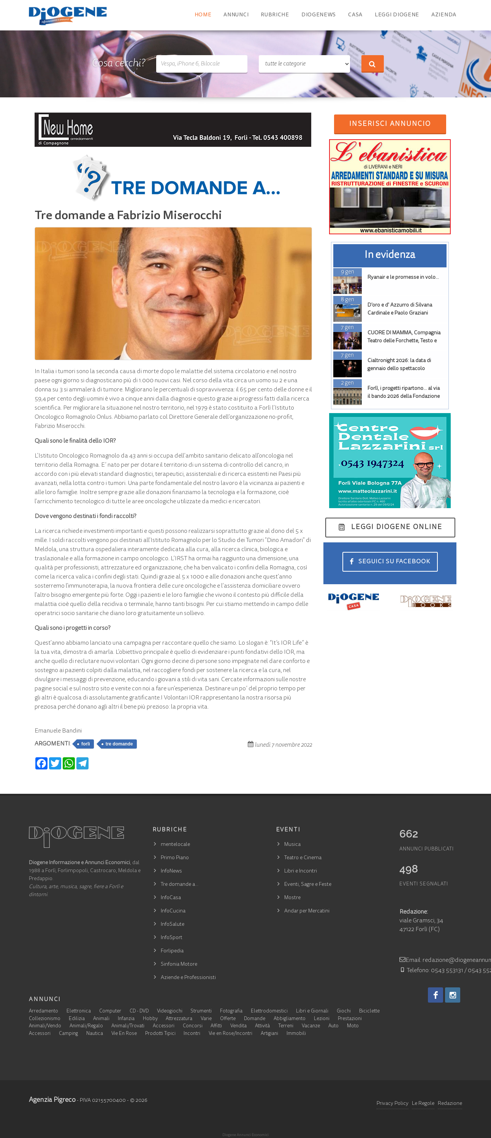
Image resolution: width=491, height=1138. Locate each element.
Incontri (192, 1034)
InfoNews (171, 871)
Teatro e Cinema (303, 858)
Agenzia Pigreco (52, 1100)
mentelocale (175, 844)
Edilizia (77, 1019)
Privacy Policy (393, 1103)
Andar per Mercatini (306, 911)
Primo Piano (175, 858)
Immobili (296, 1034)
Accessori (163, 1026)
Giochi (344, 1011)
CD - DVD (139, 1011)
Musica (292, 844)
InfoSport (171, 938)
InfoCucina (173, 911)
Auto (333, 1026)
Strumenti (201, 1011)
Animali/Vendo (45, 1026)
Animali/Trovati (127, 1026)
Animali (101, 1019)
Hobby (150, 1019)
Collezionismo (44, 1019)
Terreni (285, 1026)
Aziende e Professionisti (188, 978)
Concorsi (193, 1026)
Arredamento (43, 1011)
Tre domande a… (179, 884)
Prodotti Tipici (160, 1034)
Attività (262, 1026)
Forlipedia (172, 951)
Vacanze (311, 1026)
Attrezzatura (179, 1019)
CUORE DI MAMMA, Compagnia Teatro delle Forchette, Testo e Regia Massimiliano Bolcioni (403, 341)
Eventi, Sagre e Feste (307, 884)
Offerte (228, 1019)
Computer (110, 1011)
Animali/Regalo (86, 1026)
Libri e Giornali (312, 1011)
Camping (68, 1034)
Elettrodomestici (269, 1011)
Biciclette (369, 1011)
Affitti (216, 1026)
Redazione (450, 1103)
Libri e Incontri (300, 871)
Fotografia (231, 1011)
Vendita (238, 1026)
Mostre (292, 898)
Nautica (94, 1034)
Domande (254, 1019)
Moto (353, 1026)
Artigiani (269, 1034)
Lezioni (321, 1019)
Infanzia (126, 1019)
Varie (206, 1019)
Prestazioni (350, 1019)
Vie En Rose (124, 1034)
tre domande (119, 744)
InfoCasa (171, 898)
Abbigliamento (290, 1019)
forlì (85, 744)
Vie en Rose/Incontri (230, 1034)
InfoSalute (172, 924)
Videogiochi (169, 1011)
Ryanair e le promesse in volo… (403, 277)
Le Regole (423, 1103)
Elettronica (79, 1011)
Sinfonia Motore (179, 964)
